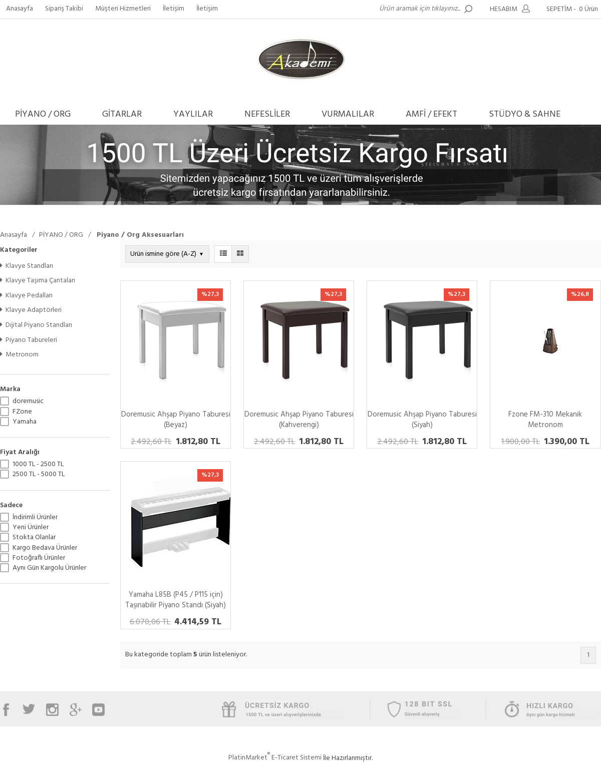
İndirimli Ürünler (35, 518)
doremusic (28, 402)
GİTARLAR (122, 114)
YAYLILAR (193, 114)
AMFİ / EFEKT (431, 114)
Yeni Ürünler (31, 528)
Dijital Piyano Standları (36, 325)
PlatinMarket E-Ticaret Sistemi (275, 757)
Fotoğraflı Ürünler (39, 558)
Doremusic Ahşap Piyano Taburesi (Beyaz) (175, 420)
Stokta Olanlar (34, 538)
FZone (22, 412)
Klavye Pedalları (26, 295)
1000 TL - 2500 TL (38, 465)
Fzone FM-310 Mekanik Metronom (545, 420)
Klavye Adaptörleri (31, 310)
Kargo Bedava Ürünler (45, 548)
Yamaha (25, 422)
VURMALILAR (348, 114)
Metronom (19, 354)
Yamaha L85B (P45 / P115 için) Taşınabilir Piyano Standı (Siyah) (175, 600)
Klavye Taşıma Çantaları (37, 280)
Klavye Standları (26, 266)
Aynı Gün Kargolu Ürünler (49, 568)
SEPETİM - (573, 9)
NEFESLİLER (267, 114)
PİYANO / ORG (43, 114)
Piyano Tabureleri (28, 340)
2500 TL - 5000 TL (39, 475)
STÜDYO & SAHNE (524, 114)
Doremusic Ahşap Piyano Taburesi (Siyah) (422, 420)
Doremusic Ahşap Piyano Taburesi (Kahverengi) (299, 420)
